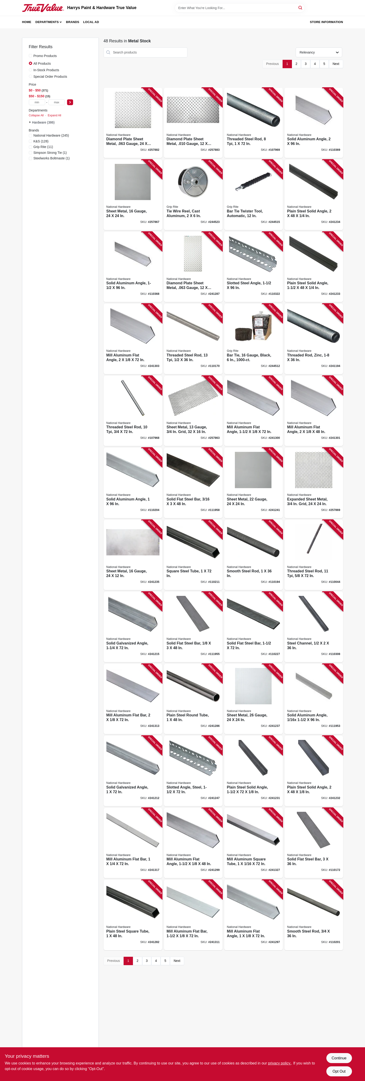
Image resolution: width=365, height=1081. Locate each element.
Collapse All (36, 115)
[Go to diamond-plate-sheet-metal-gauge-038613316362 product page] (193, 123)
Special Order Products (50, 76)
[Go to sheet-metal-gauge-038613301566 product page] (133, 195)
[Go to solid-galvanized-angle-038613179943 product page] (133, 771)
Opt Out (338, 1071)
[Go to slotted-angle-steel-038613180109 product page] (193, 771)
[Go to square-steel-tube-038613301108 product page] (193, 555)
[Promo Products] (30, 55)
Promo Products (45, 56)
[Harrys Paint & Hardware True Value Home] (43, 8)
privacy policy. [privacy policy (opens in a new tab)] (279, 1063)
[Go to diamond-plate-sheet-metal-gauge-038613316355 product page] (133, 123)
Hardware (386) (43, 122)
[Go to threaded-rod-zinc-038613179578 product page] (313, 339)
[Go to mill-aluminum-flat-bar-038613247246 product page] (133, 843)
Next (336, 64)
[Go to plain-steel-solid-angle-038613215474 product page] (253, 771)
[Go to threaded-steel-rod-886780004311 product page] (313, 555)
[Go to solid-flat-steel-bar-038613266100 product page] (193, 627)
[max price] (56, 102)
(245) (51, 135)
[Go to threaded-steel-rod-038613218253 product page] (193, 339)
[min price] (37, 102)
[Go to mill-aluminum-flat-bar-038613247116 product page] (193, 915)
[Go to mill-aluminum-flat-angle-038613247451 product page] (253, 411)
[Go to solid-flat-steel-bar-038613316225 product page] (253, 627)
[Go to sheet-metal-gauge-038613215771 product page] (253, 699)
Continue (338, 1058)
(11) (43, 147)
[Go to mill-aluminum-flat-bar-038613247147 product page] (133, 699)
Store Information (326, 22)
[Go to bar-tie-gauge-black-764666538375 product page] (253, 339)
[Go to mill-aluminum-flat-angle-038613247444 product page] (193, 843)
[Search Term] (240, 8)
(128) (41, 141)
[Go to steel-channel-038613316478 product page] (313, 627)
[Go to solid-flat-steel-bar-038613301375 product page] (313, 843)
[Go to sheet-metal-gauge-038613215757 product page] (133, 555)
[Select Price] (70, 102)
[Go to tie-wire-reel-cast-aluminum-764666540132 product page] (193, 195)
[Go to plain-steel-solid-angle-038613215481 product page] (313, 771)
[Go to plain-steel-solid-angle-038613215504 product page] (313, 195)
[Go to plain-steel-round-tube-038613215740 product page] (193, 699)
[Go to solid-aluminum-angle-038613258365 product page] (133, 483)
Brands (72, 22)
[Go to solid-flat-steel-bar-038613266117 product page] (193, 483)
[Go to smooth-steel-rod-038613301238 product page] (253, 555)
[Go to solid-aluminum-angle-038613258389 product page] (133, 267)
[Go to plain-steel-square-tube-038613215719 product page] (133, 915)
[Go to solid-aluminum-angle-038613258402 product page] (313, 123)
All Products (42, 63)
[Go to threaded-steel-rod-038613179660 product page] (253, 123)
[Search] (300, 7)
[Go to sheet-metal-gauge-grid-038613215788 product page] (193, 411)
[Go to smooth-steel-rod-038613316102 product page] (313, 915)
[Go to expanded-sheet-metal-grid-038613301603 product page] (313, 483)
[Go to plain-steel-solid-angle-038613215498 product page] (313, 267)
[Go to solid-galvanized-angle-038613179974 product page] (133, 627)
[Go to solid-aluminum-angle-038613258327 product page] (313, 699)
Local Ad (91, 22)
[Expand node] (30, 122)
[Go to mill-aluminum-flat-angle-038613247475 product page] (313, 411)
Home (26, 22)
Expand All (54, 115)
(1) (50, 152)
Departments (47, 22)
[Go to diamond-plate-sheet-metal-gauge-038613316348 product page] (193, 267)
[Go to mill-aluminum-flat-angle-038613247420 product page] (253, 915)
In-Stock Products (46, 70)
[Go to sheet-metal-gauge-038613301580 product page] (253, 483)
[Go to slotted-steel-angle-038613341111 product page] (253, 267)
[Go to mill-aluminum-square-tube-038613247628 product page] (253, 843)
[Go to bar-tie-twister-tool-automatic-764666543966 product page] (253, 195)
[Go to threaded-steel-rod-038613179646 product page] (133, 411)
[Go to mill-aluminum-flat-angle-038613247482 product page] (133, 339)
